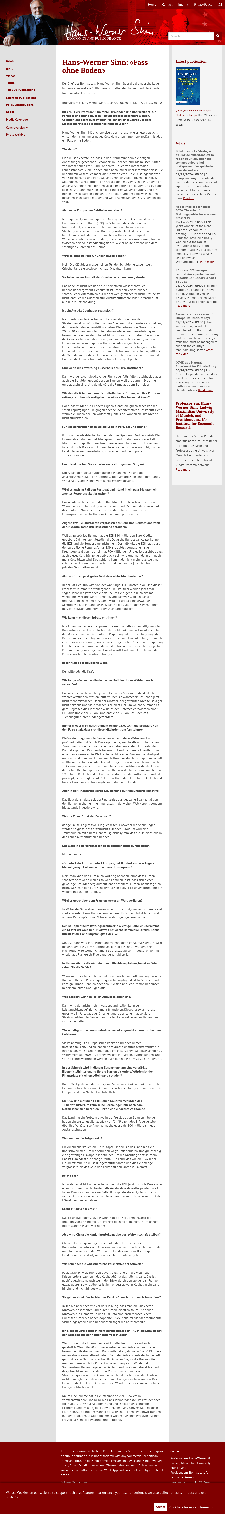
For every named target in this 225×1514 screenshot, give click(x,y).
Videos (12, 76)
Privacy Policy (203, 4)
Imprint (183, 4)
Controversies (17, 127)
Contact (167, 4)
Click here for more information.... (193, 1507)
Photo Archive (15, 134)
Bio (9, 69)
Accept (160, 1507)
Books (10, 111)
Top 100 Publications (20, 90)
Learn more (206, 262)
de (220, 4)
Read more (183, 305)
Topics (11, 83)
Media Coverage (17, 119)
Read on (188, 198)
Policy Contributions (21, 105)
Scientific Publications (22, 98)
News (10, 61)
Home (152, 4)
